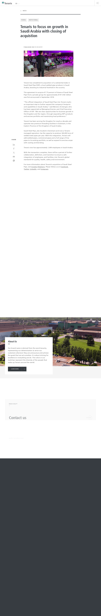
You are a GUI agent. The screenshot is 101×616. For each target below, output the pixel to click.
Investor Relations (38, 167)
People (23, 20)
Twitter (26, 169)
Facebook (64, 167)
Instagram (44, 169)
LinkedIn (33, 169)
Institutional (33, 20)
